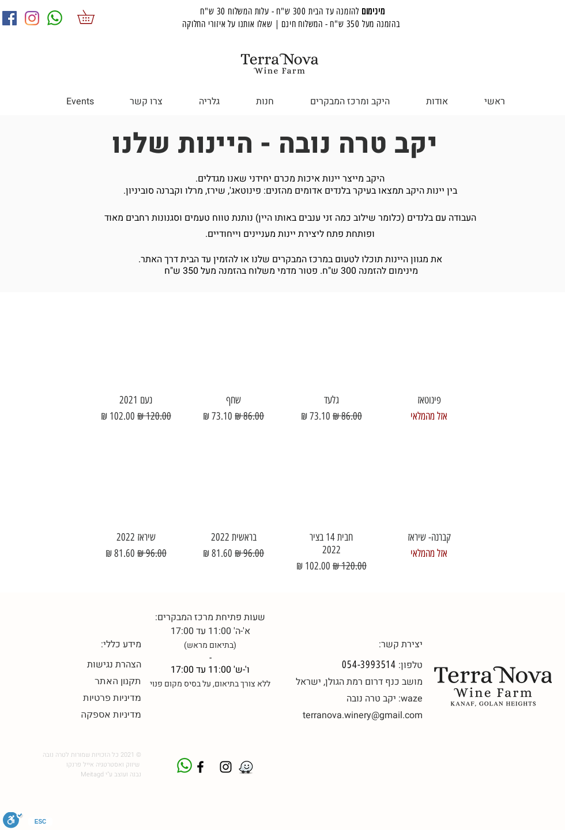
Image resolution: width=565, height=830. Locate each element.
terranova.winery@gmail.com (363, 715)
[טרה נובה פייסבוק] (200, 767)
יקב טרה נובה (371, 698)
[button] (92, 17)
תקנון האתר (118, 681)
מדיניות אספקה (111, 714)
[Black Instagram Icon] (225, 767)
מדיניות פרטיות (112, 697)
